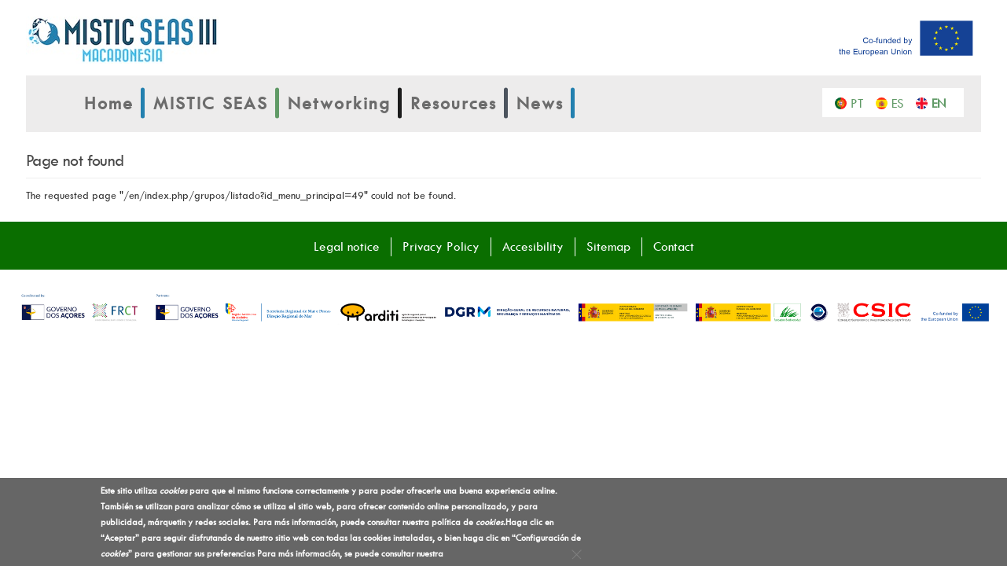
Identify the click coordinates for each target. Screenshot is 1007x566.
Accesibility (533, 246)
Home (109, 103)
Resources (453, 103)
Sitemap (608, 246)
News (540, 103)
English (942, 102)
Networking (339, 103)
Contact (673, 246)
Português (861, 102)
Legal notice (347, 246)
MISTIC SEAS (210, 103)
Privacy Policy (441, 246)
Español (902, 102)
